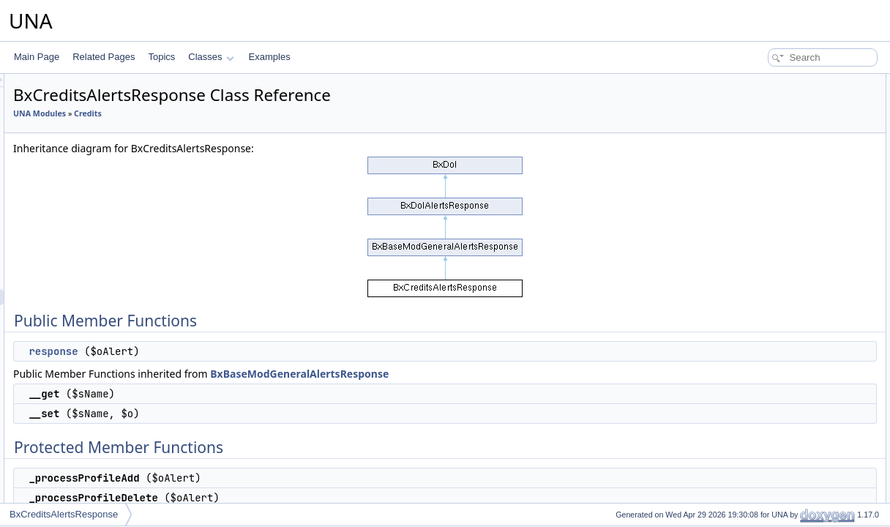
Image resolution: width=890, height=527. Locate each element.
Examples (270, 56)
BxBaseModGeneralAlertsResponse (482, 374)
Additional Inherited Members (784, 211)
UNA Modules (222, 113)
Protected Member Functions (783, 146)
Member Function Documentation (791, 275)
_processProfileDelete (781, 178)
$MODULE (759, 227)
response (236, 351)
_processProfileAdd (776, 162)
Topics (161, 56)
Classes (210, 56)
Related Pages (103, 56)
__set (749, 130)
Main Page (36, 56)
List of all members (764, 307)
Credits (271, 113)
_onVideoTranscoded (779, 195)
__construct (761, 259)
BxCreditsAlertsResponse (64, 514)
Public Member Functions (776, 82)
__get (749, 114)
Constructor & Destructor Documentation (806, 243)
